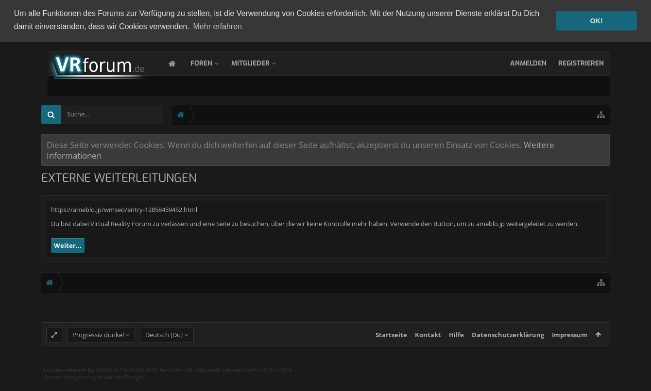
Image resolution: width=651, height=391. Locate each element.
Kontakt (428, 343)
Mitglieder (260, 62)
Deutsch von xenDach (245, 378)
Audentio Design (120, 385)
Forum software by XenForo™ (118, 378)
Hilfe (456, 343)
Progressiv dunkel (98, 343)
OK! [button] (596, 21)
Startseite (391, 343)
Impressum (569, 343)
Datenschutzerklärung (508, 343)
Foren (211, 62)
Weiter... (68, 245)
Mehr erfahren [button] (217, 26)
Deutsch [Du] (164, 343)
